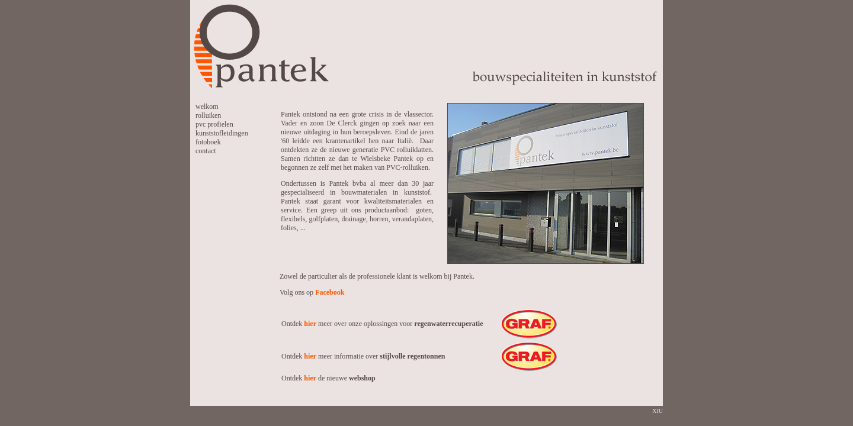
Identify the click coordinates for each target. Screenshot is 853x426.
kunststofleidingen (221, 133)
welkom (207, 106)
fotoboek (208, 142)
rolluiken (208, 115)
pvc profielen (214, 124)
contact (205, 151)
